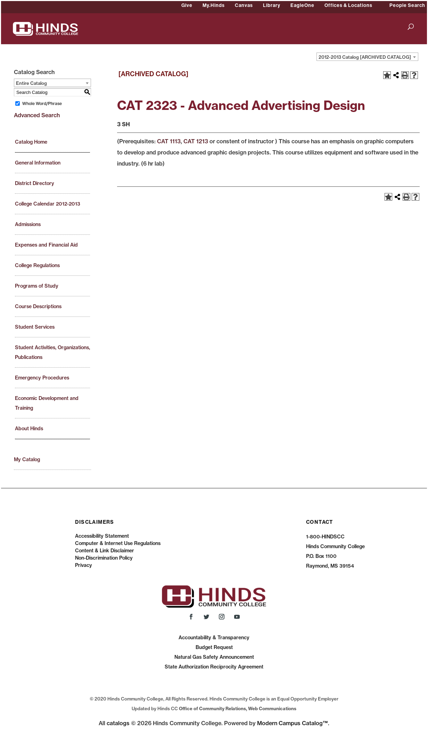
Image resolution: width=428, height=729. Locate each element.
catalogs (118, 723)
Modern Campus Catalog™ (292, 723)
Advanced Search (37, 115)
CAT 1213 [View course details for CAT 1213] (195, 141)
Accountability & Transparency (214, 637)
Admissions (28, 224)
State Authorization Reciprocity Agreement (214, 667)
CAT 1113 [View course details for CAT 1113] (169, 141)
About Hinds (29, 428)
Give (186, 5)
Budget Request (214, 647)
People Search (407, 5)
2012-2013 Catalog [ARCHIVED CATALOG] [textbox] (365, 57)
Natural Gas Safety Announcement (214, 657)
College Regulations (37, 265)
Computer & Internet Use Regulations (117, 543)
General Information (37, 163)
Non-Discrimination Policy (104, 558)
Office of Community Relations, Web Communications (237, 708)
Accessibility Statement (102, 536)
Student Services (35, 327)
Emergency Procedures (42, 378)
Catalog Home (31, 142)
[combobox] (367, 57)
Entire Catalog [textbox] (31, 83)
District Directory (34, 183)
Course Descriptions (38, 306)
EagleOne (302, 5)
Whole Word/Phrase (42, 103)
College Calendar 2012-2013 (47, 204)
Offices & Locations (348, 5)
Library (271, 5)
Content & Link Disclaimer (104, 550)
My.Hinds (214, 5)
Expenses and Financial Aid (46, 245)
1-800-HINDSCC (325, 537)
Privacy (83, 565)
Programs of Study (36, 286)
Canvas (244, 5)
